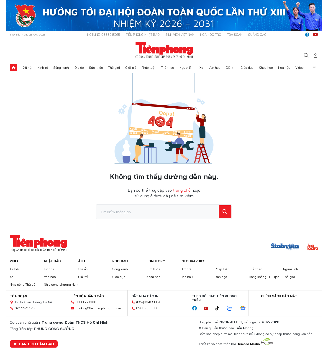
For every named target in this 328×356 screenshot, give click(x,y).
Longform (155, 261)
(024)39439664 (148, 302)
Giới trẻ (130, 68)
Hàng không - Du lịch (264, 277)
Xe (201, 68)
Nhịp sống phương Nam (61, 284)
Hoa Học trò (210, 35)
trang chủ (181, 190)
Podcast (120, 261)
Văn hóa (214, 68)
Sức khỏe (96, 68)
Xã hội (27, 68)
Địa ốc (79, 68)
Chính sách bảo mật (279, 296)
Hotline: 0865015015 (103, 35)
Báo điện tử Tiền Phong (164, 50)
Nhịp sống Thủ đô (22, 284)
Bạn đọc (221, 277)
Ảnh (81, 261)
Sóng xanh (61, 68)
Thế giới (114, 68)
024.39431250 (25, 308)
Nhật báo (52, 261)
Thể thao (167, 68)
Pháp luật (148, 68)
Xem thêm (314, 67)
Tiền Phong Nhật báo (143, 35)
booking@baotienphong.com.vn (98, 308)
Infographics (193, 261)
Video (299, 68)
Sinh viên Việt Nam (180, 35)
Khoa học (266, 68)
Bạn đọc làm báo (33, 344)
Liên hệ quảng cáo (87, 296)
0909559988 (86, 302)
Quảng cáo (257, 35)
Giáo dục (247, 68)
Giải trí (230, 68)
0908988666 (146, 308)
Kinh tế (43, 68)
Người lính (186, 68)
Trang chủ (13, 67)
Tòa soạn (234, 35)
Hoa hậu (284, 68)
